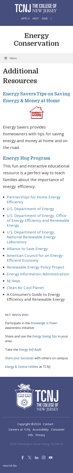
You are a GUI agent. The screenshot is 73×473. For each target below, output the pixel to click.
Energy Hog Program (26, 158)
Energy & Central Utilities (21, 367)
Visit (36, 18)
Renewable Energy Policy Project (35, 267)
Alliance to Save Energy (27, 248)
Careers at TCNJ (19, 429)
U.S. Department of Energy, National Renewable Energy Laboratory (31, 237)
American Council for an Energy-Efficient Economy (35, 258)
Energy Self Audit (30, 349)
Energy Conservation (36, 39)
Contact (48, 424)
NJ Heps (13, 280)
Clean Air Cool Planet (25, 287)
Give (45, 18)
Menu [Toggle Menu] (10, 58)
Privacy (40, 435)
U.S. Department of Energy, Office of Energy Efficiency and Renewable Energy (38, 220)
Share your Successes (19, 358)
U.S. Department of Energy (30, 208)
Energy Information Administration (38, 274)
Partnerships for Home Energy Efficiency (34, 199)
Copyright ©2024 (29, 424)
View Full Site (10, 465)
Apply (25, 18)
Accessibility (41, 429)
